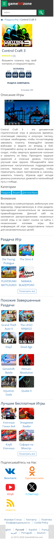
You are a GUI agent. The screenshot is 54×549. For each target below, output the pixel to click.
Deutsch (41, 532)
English (7, 529)
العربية (14, 532)
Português (27, 532)
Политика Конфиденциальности (29, 521)
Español (33, 529)
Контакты (31, 519)
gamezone (20, 3)
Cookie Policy (41, 522)
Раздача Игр (12, 19)
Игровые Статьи (13, 519)
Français (46, 529)
